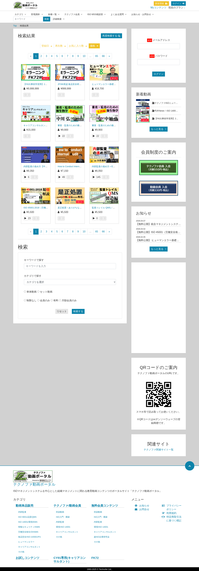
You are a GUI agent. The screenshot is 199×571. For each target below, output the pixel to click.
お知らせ (142, 505)
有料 (55, 300)
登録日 (47, 45)
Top (15, 25)
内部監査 (22, 512)
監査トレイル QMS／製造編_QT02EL (110, 207)
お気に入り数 (78, 45)
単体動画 (32, 291)
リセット (62, 311)
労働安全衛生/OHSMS (28, 532)
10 (84, 56)
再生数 (60, 45)
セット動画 (46, 291)
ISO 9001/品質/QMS (27, 517)
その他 (21, 552)
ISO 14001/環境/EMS (27, 522)
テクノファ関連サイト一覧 (159, 449)
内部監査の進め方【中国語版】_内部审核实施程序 (48, 166)
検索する (78, 311)
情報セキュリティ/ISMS (29, 527)
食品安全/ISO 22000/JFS (29, 537)
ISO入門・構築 (62, 517)
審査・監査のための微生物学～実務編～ (111, 125)
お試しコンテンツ (27, 557)
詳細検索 (58, 19)
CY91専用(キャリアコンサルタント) (69, 559)
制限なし (32, 300)
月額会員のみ (69, 300)
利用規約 (169, 513)
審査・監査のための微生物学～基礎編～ (77, 125)
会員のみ (45, 300)
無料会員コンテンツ (104, 505)
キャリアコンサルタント (29, 547)
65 (96, 56)
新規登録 (161, 3)
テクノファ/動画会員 (67, 505)
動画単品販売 (24, 505)
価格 (94, 45)
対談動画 (60, 512)
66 (103, 56)
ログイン (178, 3)
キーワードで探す (34, 260)
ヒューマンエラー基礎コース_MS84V (110, 84)
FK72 (95, 557)
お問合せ (142, 509)
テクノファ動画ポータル (34, 484)
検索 (46, 19)
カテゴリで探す (32, 276)
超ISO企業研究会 (101, 537)
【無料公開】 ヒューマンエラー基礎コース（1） (163, 240)
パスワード (161, 56)
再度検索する (111, 35)
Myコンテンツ (158, 7)
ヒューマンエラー (26, 542)
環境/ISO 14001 (63, 527)
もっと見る (158, 129)
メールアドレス (161, 40)
